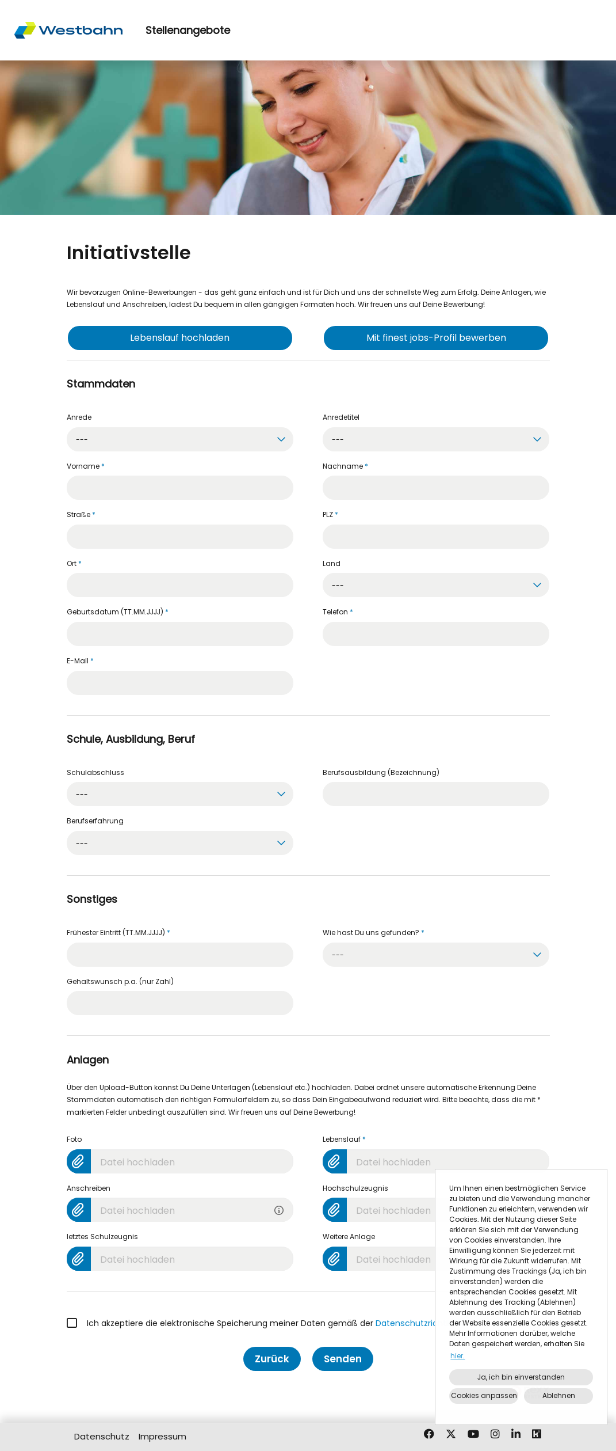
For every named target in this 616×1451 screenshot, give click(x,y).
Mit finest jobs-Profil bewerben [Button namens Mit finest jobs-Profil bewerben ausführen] (436, 337)
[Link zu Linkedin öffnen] (515, 1434)
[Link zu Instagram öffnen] (495, 1434)
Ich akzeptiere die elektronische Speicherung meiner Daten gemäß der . (268, 1323)
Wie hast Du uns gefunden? (373, 932)
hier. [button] (457, 1356)
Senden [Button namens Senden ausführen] (343, 1359)
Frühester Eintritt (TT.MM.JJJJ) (118, 932)
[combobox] (180, 439)
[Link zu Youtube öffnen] (473, 1434)
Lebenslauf (344, 1139)
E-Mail (80, 661)
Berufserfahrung (95, 821)
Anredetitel (341, 417)
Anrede (79, 417)
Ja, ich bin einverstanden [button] (521, 1377)
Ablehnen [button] (558, 1395)
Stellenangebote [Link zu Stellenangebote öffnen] (188, 30)
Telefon (338, 612)
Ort (74, 563)
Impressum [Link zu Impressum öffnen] (162, 1436)
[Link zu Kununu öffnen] (536, 1434)
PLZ (330, 514)
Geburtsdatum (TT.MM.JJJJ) (118, 612)
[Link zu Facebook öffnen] (429, 1434)
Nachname (345, 466)
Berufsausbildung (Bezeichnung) (381, 772)
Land (331, 563)
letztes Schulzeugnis (102, 1236)
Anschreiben (88, 1188)
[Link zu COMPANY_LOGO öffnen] (68, 30)
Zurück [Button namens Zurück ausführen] (272, 1359)
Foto (74, 1139)
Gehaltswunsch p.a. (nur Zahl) (120, 981)
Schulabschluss (95, 772)
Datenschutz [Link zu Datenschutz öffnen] (101, 1436)
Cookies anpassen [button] (484, 1395)
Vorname (86, 466)
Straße (81, 514)
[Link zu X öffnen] (451, 1434)
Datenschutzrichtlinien (421, 1323)
